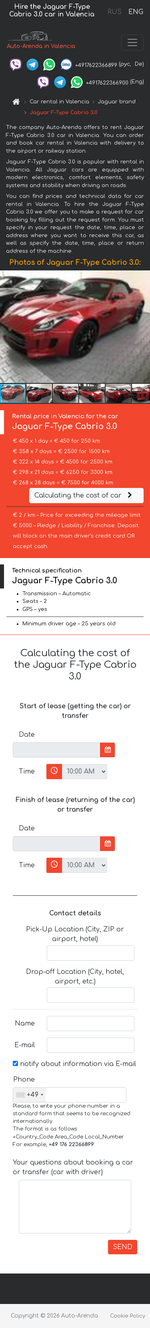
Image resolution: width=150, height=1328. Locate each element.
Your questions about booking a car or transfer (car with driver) (73, 1167)
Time (27, 771)
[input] (56, 750)
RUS (115, 12)
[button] (142, 326)
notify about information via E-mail (74, 1064)
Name (25, 1023)
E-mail (24, 1045)
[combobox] (29, 1095)
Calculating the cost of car (84, 495)
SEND (122, 1247)
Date (27, 734)
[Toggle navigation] (132, 42)
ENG (135, 12)
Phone (24, 1079)
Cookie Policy (127, 1316)
